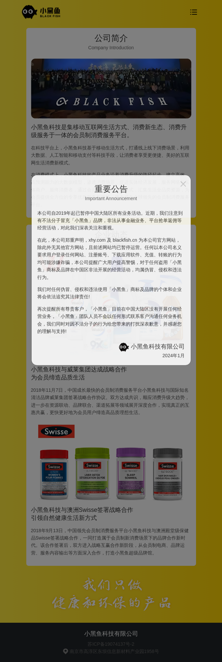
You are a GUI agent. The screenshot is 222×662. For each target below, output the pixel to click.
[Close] (183, 98)
